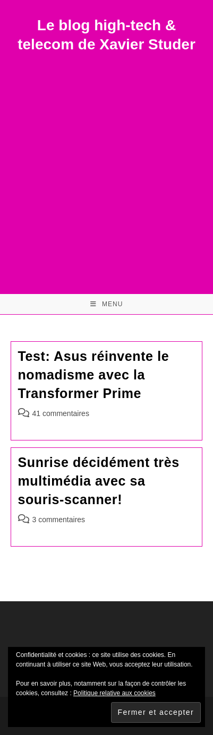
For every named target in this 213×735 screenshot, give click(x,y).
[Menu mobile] (107, 304)
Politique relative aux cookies (114, 693)
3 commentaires (59, 519)
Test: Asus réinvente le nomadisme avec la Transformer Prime (93, 375)
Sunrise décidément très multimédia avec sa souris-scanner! (99, 481)
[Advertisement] (106, 166)
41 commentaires (60, 413)
